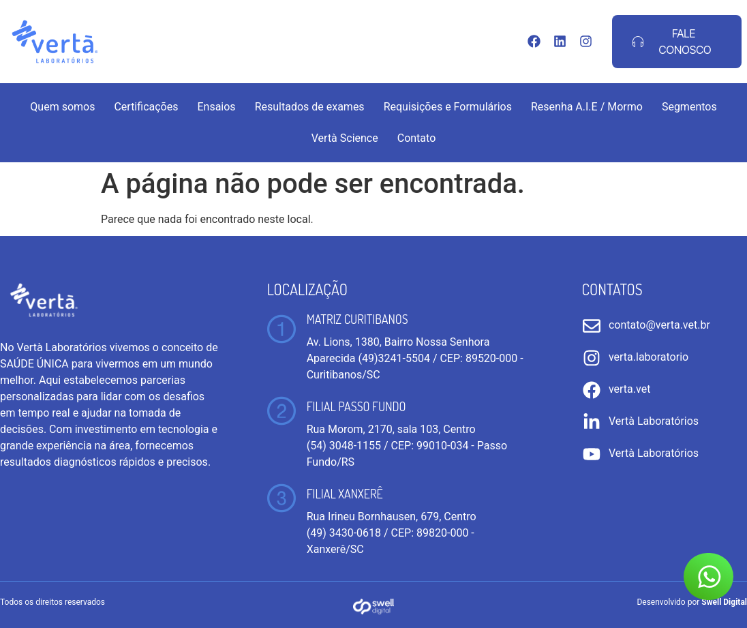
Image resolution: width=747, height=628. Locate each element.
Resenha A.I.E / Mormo (587, 106)
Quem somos (62, 106)
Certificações (146, 106)
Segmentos (689, 106)
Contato (416, 138)
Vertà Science (344, 138)
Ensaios (216, 106)
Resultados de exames (310, 106)
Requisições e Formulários (448, 106)
